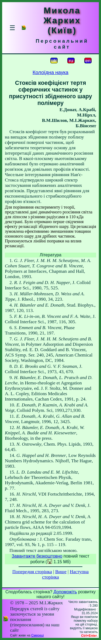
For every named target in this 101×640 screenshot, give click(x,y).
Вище (61, 571)
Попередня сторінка (32, 571)
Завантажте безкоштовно (37, 556)
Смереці (37, 635)
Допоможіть (65, 592)
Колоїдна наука (50, 72)
